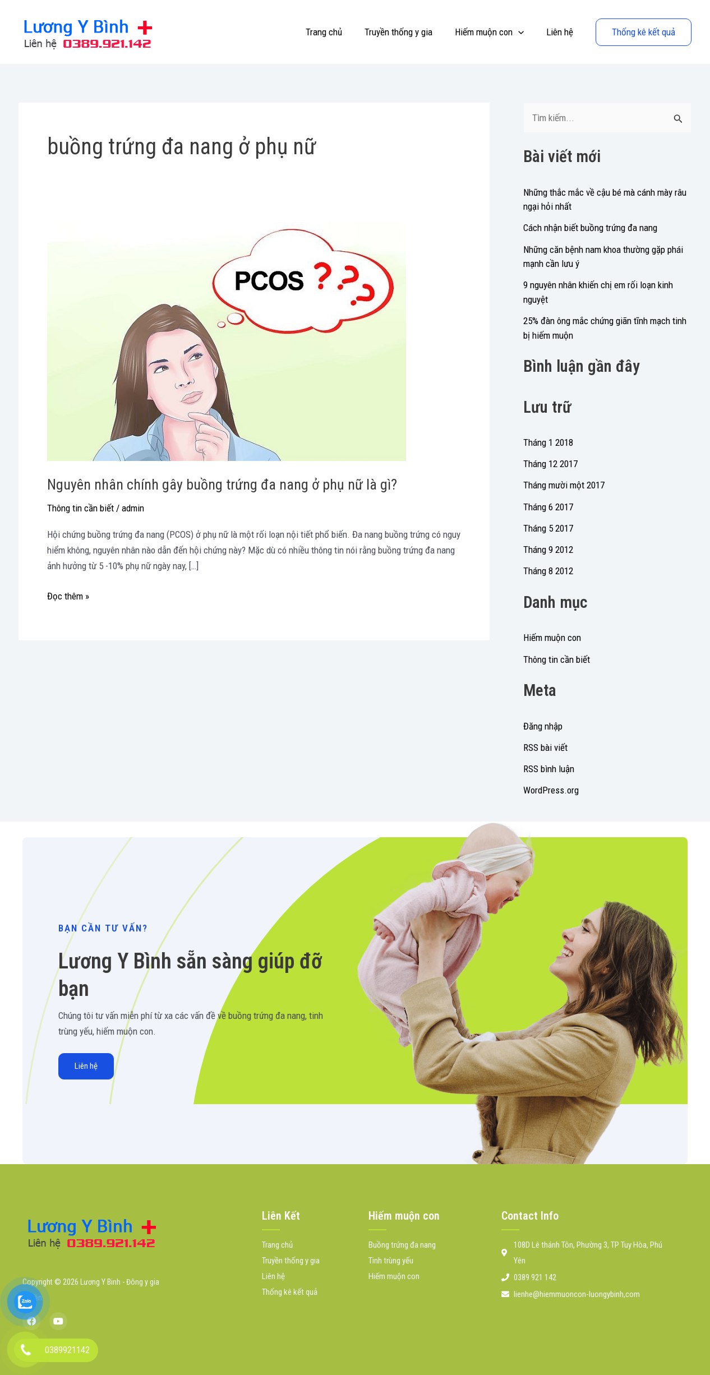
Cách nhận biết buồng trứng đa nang (590, 227)
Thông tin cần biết (80, 508)
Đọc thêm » (68, 595)
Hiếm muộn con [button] (494, 32)
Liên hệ (561, 32)
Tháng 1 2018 (548, 442)
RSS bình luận (548, 768)
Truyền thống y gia (407, 32)
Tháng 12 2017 (550, 463)
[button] (523, 32)
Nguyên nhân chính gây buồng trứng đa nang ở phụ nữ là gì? (222, 484)
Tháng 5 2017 (548, 528)
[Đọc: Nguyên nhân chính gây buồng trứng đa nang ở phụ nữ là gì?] (226, 340)
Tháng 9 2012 (548, 549)
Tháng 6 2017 (548, 507)
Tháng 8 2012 (548, 570)
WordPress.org (551, 790)
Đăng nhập (543, 726)
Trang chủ (335, 32)
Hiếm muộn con (552, 637)
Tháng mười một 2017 (564, 485)
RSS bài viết (545, 747)
